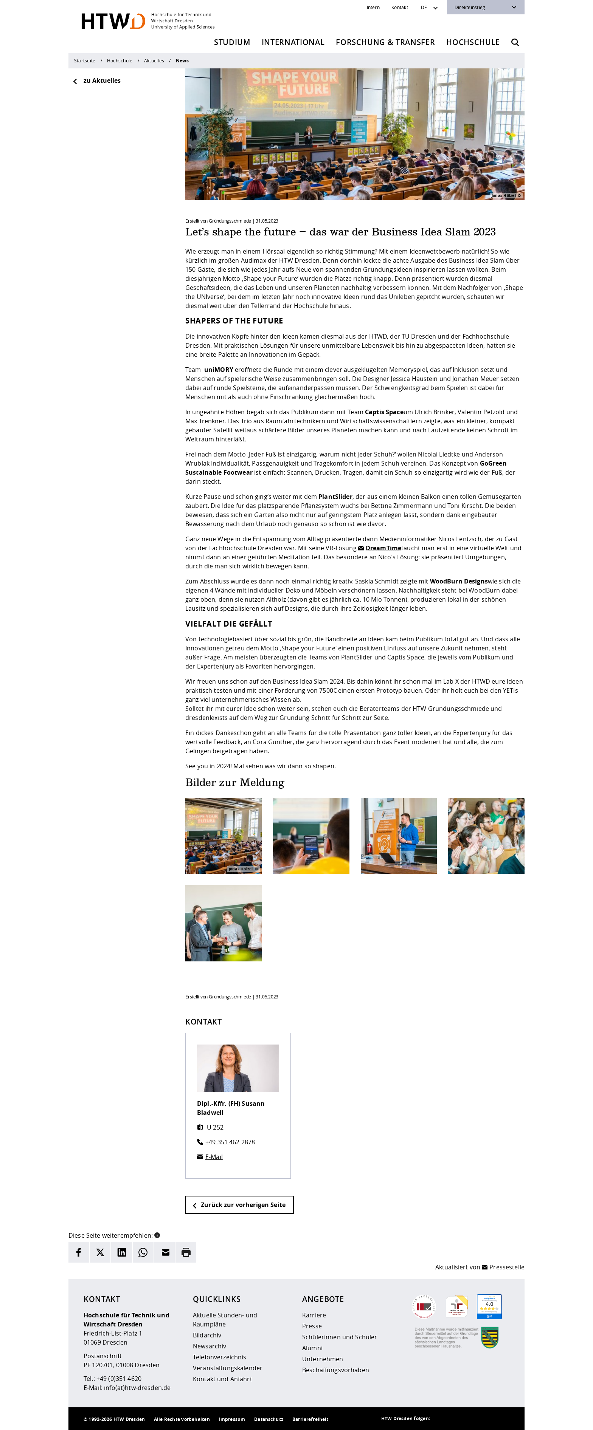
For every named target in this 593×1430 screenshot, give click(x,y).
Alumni (312, 1348)
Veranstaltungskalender (227, 1368)
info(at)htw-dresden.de (137, 1388)
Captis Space (384, 412)
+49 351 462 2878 (230, 1142)
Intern (373, 7)
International (293, 42)
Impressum (232, 1419)
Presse (312, 1326)
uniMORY (218, 369)
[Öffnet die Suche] (515, 42)
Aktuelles (154, 60)
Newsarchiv (209, 1346)
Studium (232, 42)
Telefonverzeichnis (220, 1357)
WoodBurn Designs (459, 581)
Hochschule (473, 42)
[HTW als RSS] (441, 1418)
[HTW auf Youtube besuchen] (501, 1418)
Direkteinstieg (470, 7)
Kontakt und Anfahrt (222, 1379)
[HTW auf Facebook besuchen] (486, 1418)
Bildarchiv (207, 1335)
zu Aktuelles (96, 80)
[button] (157, 1234)
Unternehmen (322, 1359)
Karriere (314, 1315)
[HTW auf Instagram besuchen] (456, 1418)
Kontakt (399, 7)
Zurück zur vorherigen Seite (239, 1205)
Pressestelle (507, 1267)
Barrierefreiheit (310, 1419)
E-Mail (214, 1157)
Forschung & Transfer (385, 42)
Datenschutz (268, 1419)
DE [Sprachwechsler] (424, 7)
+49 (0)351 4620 (118, 1378)
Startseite (84, 60)
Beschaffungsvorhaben (335, 1370)
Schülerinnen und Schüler (339, 1337)
